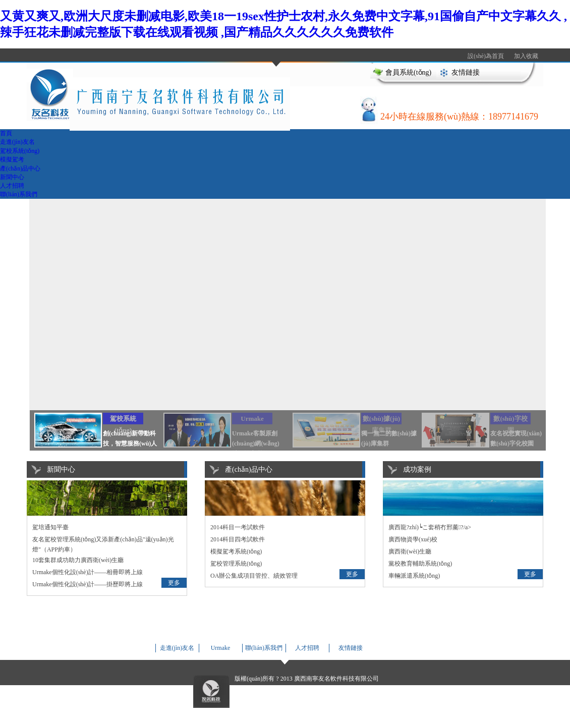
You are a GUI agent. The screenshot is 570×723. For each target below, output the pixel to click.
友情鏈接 (465, 72)
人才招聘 (12, 185)
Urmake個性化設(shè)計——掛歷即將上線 (87, 584)
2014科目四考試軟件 (237, 539)
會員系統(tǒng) (408, 72)
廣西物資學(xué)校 (412, 539)
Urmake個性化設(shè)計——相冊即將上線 (87, 572)
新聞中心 (12, 177)
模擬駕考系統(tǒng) (236, 551)
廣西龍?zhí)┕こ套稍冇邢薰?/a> (429, 527)
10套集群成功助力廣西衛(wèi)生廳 (78, 560)
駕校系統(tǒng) (19, 150)
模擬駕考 (12, 159)
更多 (174, 582)
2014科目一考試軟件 (237, 527)
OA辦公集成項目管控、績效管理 (254, 575)
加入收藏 (526, 56)
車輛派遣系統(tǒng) (414, 575)
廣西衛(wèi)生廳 (409, 551)
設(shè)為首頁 (486, 56)
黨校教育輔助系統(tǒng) (420, 563)
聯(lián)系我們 (18, 194)
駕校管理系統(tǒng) (236, 563)
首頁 (6, 133)
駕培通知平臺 (50, 527)
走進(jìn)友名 (17, 141)
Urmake (221, 647)
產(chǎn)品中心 (20, 168)
